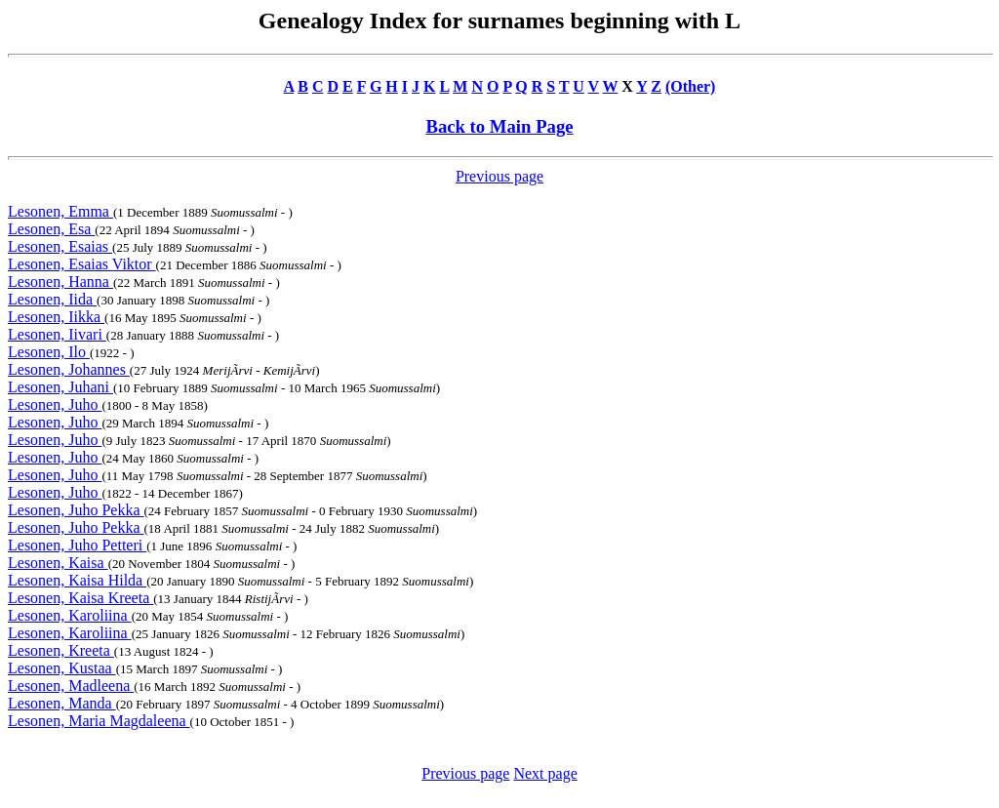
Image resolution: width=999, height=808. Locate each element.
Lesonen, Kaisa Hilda (77, 580)
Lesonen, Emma (60, 211)
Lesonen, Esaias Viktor (82, 264)
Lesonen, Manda (62, 703)
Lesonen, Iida (52, 299)
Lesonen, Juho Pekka (76, 510)
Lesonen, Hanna (60, 281)
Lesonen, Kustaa (62, 668)
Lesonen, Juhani (60, 387)
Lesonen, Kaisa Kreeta (80, 597)
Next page (545, 773)
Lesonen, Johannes (69, 369)
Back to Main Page (499, 126)
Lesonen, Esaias (60, 246)
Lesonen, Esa (51, 229)
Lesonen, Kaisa (58, 562)
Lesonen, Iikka (56, 316)
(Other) (690, 86)
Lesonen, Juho (54, 404)
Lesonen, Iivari (57, 334)
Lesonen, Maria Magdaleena (99, 720)
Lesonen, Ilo (49, 351)
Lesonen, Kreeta (61, 650)
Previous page (499, 176)
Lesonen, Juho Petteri (77, 545)
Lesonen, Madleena (71, 685)
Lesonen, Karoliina (70, 615)
